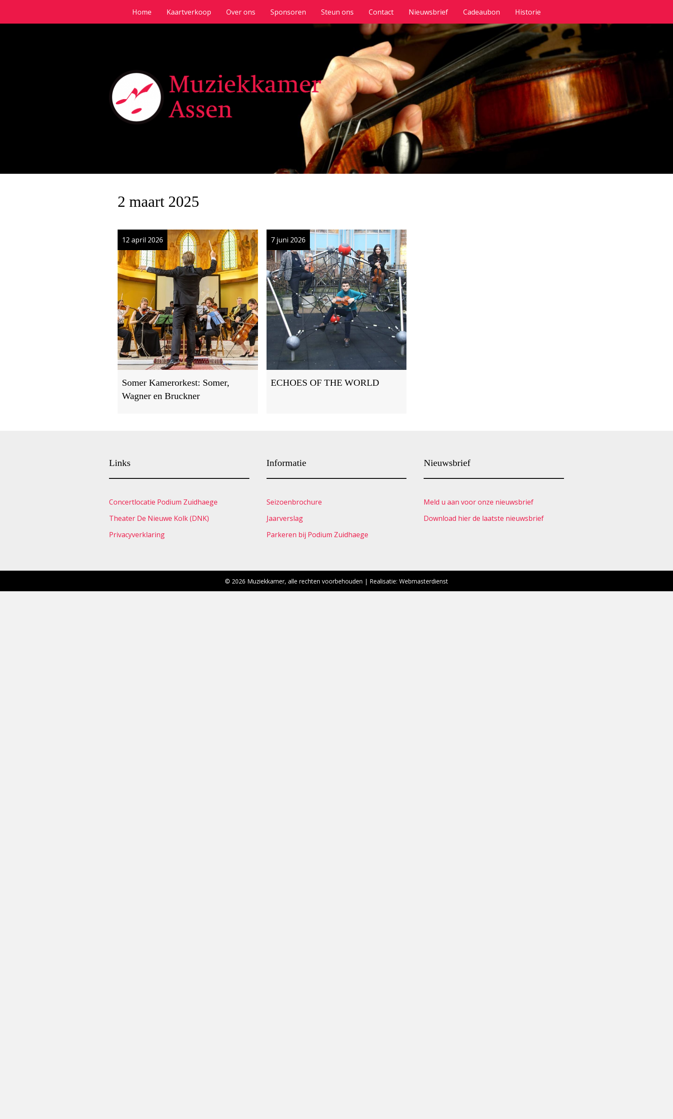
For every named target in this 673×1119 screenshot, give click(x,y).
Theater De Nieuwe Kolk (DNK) (159, 518)
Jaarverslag (285, 518)
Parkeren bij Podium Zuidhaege (317, 534)
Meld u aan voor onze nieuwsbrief (479, 502)
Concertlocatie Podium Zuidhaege (163, 502)
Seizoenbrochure (294, 502)
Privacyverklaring (137, 534)
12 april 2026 (142, 240)
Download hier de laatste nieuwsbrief (484, 518)
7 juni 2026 (288, 240)
